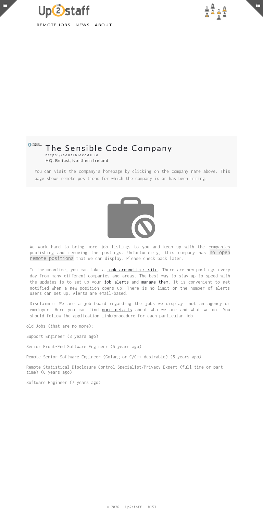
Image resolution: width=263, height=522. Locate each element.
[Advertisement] (131, 83)
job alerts (116, 282)
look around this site (132, 269)
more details (117, 309)
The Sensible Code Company (109, 148)
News (83, 24)
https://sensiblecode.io (72, 155)
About (103, 24)
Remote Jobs (54, 24)
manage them (154, 282)
